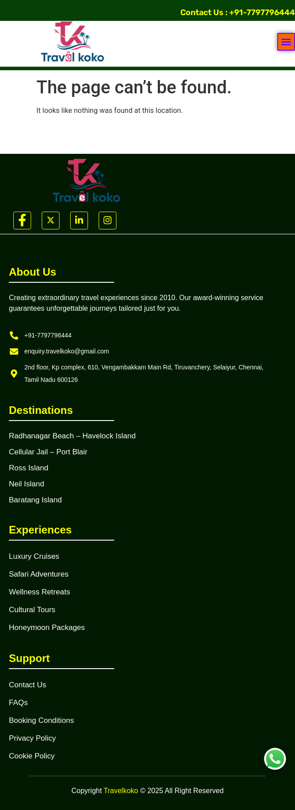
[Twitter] (51, 220)
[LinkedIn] (79, 220)
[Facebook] (22, 220)
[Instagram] (107, 220)
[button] (286, 42)
